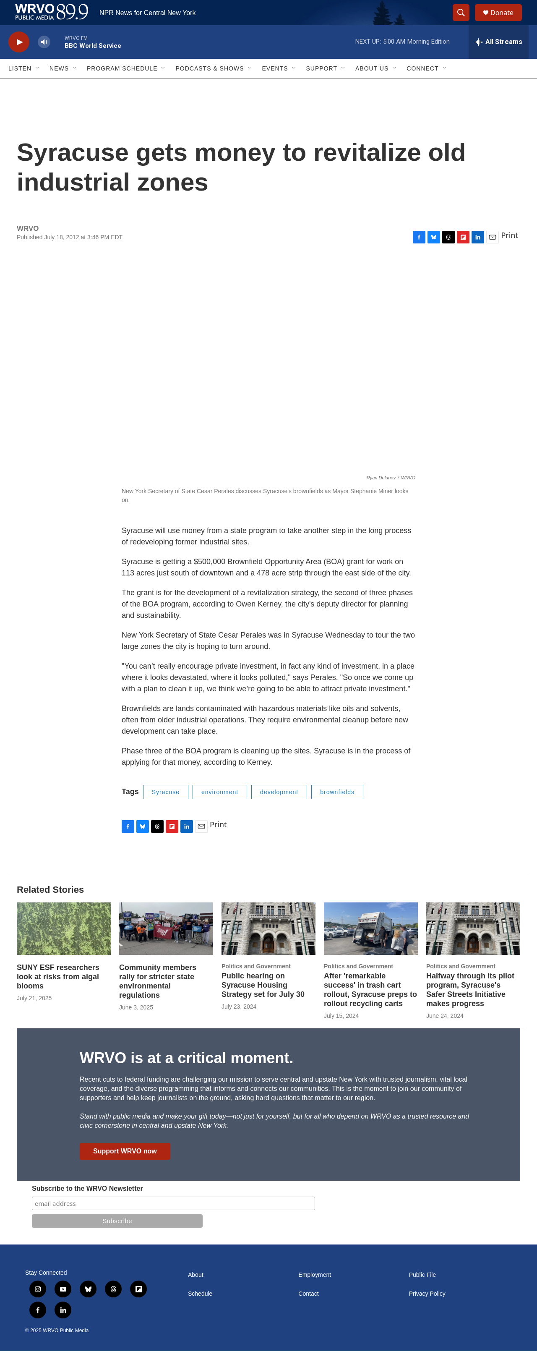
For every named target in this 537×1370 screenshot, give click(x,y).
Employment (314, 1294)
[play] (19, 61)
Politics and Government (256, 985)
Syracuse (166, 811)
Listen (19, 87)
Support (321, 87)
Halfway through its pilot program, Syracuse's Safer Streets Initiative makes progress (470, 1009)
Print (509, 254)
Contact (308, 1313)
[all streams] (499, 61)
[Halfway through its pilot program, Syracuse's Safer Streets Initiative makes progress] (473, 947)
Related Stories (50, 908)
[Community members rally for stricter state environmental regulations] (166, 947)
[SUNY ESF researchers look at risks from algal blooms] (64, 947)
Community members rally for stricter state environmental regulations (157, 1000)
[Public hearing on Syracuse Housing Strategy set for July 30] (268, 947)
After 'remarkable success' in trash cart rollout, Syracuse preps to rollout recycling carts (370, 1009)
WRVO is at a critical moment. (186, 1076)
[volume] (44, 61)
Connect (422, 87)
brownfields (337, 811)
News (59, 87)
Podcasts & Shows (209, 87)
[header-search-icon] (464, 22)
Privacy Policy (427, 1313)
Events (275, 87)
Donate (507, 22)
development (279, 811)
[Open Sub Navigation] (37, 87)
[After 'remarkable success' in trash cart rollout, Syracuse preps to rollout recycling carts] (371, 947)
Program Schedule (122, 87)
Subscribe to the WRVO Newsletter (87, 1207)
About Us (371, 87)
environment (219, 811)
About (195, 1294)
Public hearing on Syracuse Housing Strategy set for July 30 (263, 1004)
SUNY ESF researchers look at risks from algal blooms (58, 995)
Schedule (200, 1313)
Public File (422, 1294)
